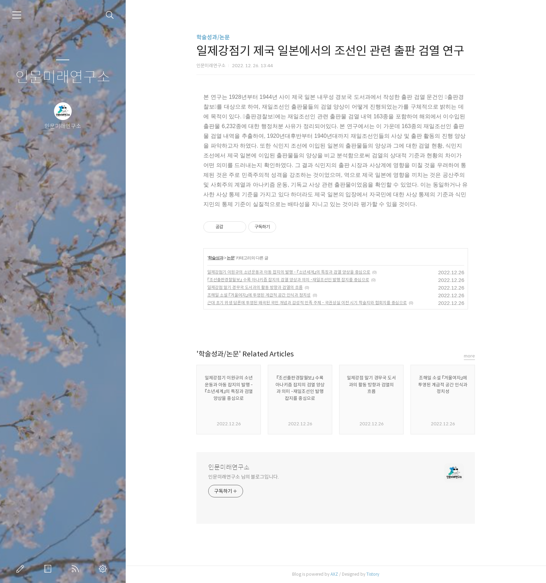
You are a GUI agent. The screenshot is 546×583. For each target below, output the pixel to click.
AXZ (334, 574)
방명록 (49, 569)
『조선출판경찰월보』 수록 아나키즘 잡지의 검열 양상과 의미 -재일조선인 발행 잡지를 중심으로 (288, 279)
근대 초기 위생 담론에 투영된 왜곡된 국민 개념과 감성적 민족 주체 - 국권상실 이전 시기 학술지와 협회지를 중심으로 (307, 302)
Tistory (372, 574)
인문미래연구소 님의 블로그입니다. (243, 477)
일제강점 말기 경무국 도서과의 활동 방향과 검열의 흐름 (255, 287)
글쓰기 (21, 569)
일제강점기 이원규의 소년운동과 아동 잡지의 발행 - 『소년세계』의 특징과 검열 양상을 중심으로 (288, 272)
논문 (230, 257)
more (469, 356)
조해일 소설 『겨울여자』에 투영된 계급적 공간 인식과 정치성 (259, 295)
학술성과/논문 (213, 37)
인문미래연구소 (62, 77)
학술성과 (215, 257)
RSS (76, 569)
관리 (104, 569)
